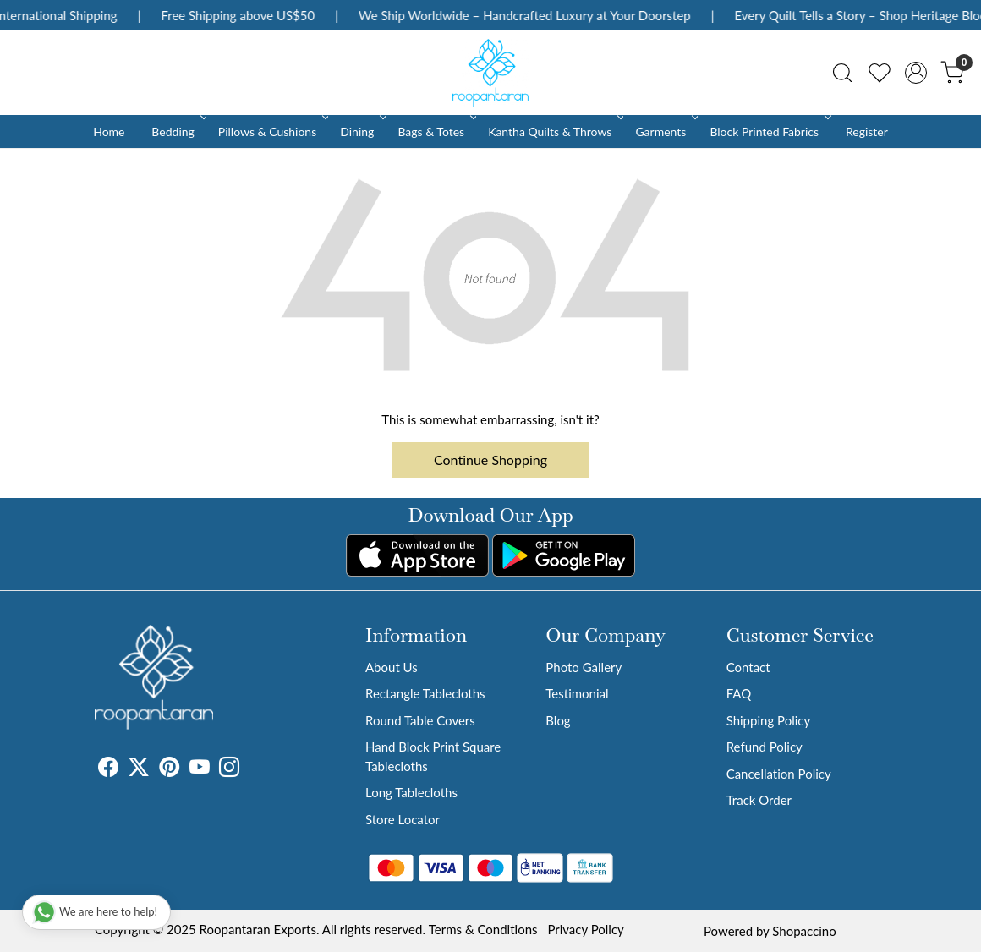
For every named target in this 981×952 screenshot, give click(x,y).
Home (108, 131)
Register (867, 131)
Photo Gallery (583, 667)
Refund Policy (764, 746)
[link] (842, 73)
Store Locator (402, 819)
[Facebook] (108, 769)
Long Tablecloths (411, 792)
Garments (665, 131)
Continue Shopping (490, 459)
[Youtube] (199, 769)
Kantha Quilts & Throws (554, 131)
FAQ (739, 693)
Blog (557, 720)
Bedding (177, 131)
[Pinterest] (169, 769)
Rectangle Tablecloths (425, 693)
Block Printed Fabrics (769, 131)
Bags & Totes (435, 131)
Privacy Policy (585, 929)
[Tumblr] (249, 769)
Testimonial (576, 693)
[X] (138, 769)
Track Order (759, 799)
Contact (748, 667)
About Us (391, 667)
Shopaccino (804, 930)
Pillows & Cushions (272, 131)
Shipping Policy (768, 720)
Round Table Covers (420, 720)
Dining (361, 131)
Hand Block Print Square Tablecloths (433, 756)
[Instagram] (229, 769)
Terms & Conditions (483, 929)
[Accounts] (916, 73)
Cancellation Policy (778, 773)
